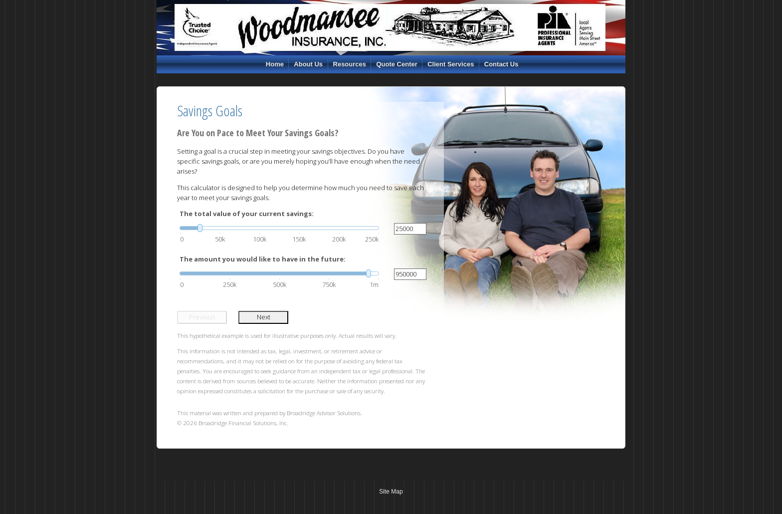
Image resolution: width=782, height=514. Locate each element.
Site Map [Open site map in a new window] (390, 491)
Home (275, 64)
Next (263, 316)
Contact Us (501, 64)
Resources (349, 64)
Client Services (450, 64)
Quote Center (396, 64)
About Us (308, 64)
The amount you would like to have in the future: (263, 259)
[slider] (279, 228)
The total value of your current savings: (247, 213)
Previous (202, 316)
